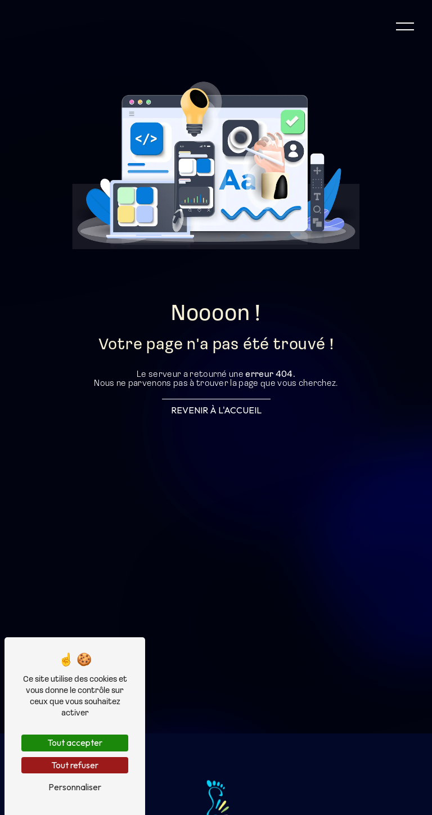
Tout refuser (74, 765)
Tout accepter (74, 742)
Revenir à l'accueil (216, 410)
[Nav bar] (405, 26)
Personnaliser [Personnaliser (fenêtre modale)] (74, 787)
